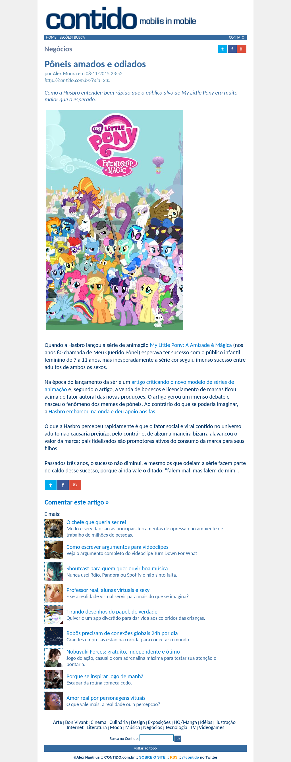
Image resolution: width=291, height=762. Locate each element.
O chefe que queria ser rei (96, 522)
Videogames (211, 727)
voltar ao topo (145, 748)
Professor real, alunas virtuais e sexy (107, 590)
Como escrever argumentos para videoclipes (117, 546)
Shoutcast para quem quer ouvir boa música (117, 568)
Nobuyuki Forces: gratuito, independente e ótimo (123, 651)
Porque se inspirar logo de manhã (105, 676)
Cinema (98, 722)
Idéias (206, 722)
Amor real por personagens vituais (106, 697)
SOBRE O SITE (152, 757)
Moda (116, 727)
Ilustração (225, 722)
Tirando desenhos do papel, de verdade (111, 611)
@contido (190, 757)
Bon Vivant (76, 722)
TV (193, 727)
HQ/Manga (185, 722)
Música (132, 727)
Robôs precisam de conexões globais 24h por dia (122, 633)
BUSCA (79, 37)
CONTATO (236, 37)
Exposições (159, 722)
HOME (51, 37)
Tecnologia (176, 727)
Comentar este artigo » (77, 502)
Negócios (152, 727)
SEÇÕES (65, 37)
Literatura (97, 727)
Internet (75, 727)
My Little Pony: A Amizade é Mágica (191, 345)
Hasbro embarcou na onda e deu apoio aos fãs (102, 411)
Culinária (118, 722)
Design (138, 722)
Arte (57, 722)
